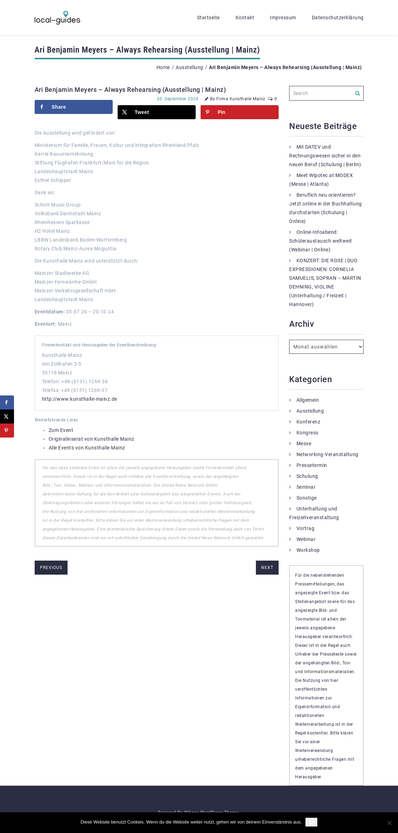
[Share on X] (157, 112)
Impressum (283, 17)
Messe (304, 443)
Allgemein (307, 400)
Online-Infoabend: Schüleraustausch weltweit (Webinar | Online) (320, 240)
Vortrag (305, 528)
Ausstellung (189, 67)
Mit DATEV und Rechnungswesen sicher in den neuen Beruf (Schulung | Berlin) (325, 155)
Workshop (308, 550)
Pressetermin (311, 465)
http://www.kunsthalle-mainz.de (79, 399)
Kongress (307, 432)
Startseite (208, 17)
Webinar (306, 539)
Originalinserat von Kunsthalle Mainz (91, 439)
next (267, 567)
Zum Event (61, 430)
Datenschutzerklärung (338, 17)
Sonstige (306, 498)
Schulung (307, 476)
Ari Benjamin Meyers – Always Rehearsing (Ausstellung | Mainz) (130, 89)
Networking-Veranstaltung (327, 454)
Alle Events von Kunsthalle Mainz (87, 448)
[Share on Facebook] (74, 107)
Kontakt (245, 17)
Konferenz (308, 422)
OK (311, 822)
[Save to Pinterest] (240, 112)
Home (163, 67)
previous (51, 567)
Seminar (306, 487)
